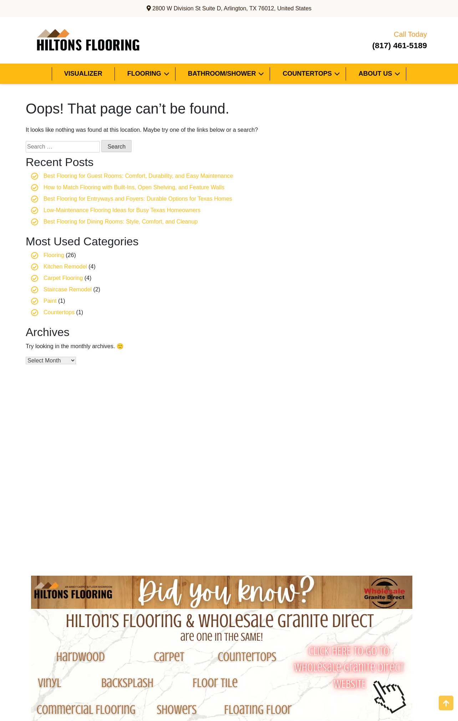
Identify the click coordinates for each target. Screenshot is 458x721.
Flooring (144, 73)
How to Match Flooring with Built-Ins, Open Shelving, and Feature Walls (134, 187)
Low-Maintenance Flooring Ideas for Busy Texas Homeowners (122, 210)
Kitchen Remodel (65, 267)
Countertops (307, 73)
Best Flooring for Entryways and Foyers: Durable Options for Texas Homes (138, 199)
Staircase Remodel (68, 289)
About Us (375, 73)
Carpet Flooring (63, 278)
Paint (50, 301)
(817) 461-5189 (390, 39)
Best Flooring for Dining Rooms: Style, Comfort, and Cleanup (121, 222)
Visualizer (83, 73)
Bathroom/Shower (222, 73)
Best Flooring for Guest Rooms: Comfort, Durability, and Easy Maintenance (138, 176)
